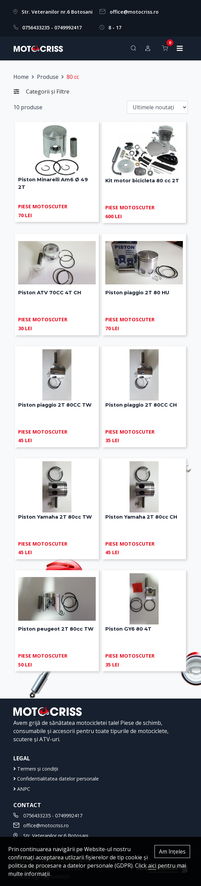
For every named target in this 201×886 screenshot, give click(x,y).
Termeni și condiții (35, 768)
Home (21, 77)
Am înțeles (172, 851)
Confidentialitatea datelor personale (56, 778)
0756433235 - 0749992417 (52, 27)
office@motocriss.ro (134, 12)
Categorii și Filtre (41, 91)
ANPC (21, 789)
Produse (47, 77)
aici (152, 865)
